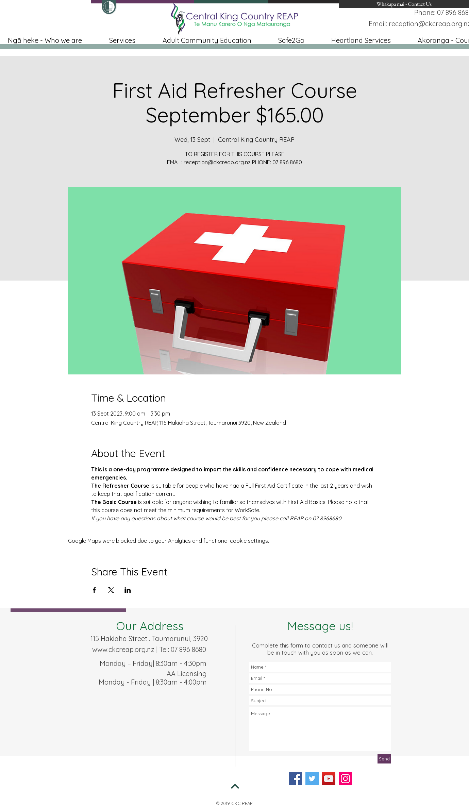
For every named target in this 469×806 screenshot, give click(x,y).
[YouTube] (328, 778)
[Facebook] (295, 778)
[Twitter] (312, 778)
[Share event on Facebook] (94, 590)
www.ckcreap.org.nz (123, 649)
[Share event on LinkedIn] (127, 590)
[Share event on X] (111, 590)
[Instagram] (345, 778)
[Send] (384, 758)
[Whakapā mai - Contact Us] (404, 4)
